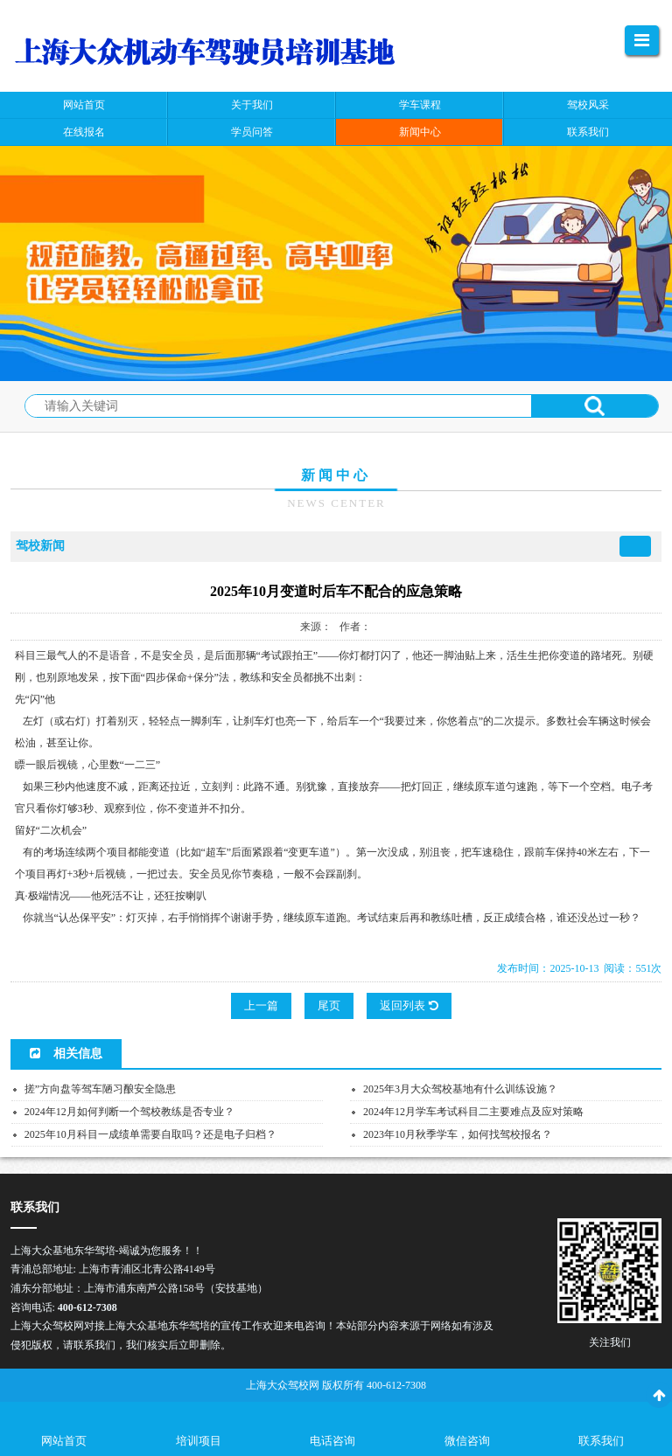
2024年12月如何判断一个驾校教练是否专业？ (129, 1112)
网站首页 (64, 1440)
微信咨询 (467, 1440)
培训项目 (198, 1440)
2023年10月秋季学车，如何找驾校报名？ (457, 1134)
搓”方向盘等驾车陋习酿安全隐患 (100, 1089)
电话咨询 (332, 1440)
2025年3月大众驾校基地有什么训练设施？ (460, 1089)
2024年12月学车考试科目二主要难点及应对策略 (473, 1112)
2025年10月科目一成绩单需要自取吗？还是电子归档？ (150, 1134)
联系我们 (601, 1440)
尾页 (329, 1005)
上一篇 (261, 1005)
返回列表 (409, 1005)
